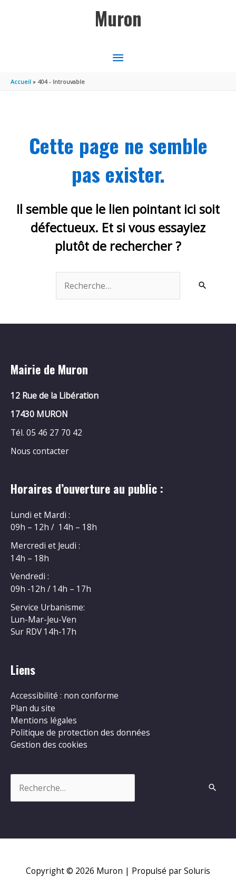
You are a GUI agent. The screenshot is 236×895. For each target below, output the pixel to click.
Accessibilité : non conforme (65, 695)
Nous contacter (40, 451)
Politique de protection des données (80, 732)
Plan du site (33, 708)
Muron (118, 18)
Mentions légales (44, 720)
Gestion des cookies (49, 744)
